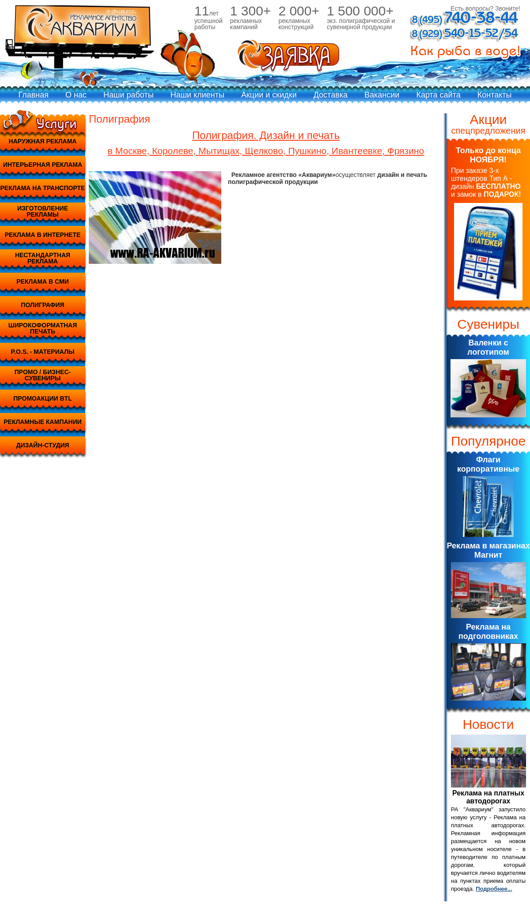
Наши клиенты (197, 94)
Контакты (494, 94)
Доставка (331, 94)
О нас (76, 94)
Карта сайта (438, 94)
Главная (34, 94)
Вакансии (381, 94)
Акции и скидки (269, 94)
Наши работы (128, 94)
